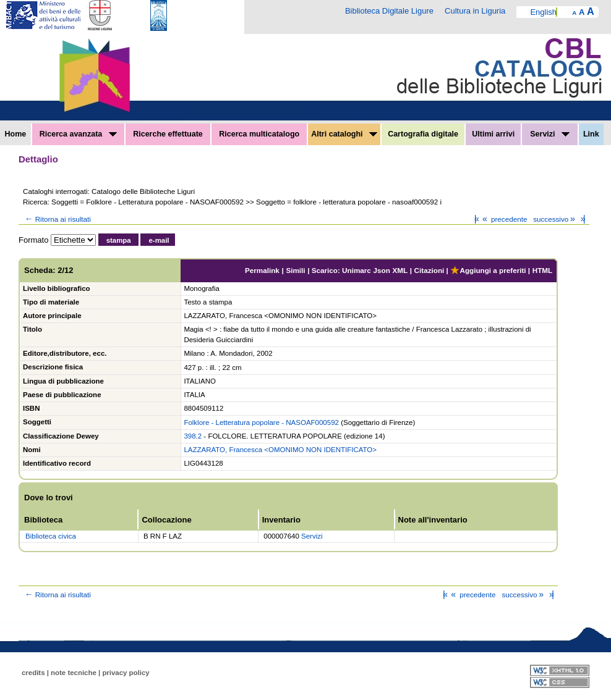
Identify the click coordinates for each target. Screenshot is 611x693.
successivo (555, 219)
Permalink (262, 270)
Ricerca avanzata (78, 134)
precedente (504, 219)
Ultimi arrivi (493, 134)
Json (382, 270)
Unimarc (356, 270)
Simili (295, 270)
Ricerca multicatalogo (259, 134)
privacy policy (125, 672)
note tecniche (73, 672)
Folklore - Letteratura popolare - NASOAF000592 (261, 422)
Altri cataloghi (344, 134)
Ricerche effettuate (168, 134)
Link (591, 134)
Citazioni (429, 270)
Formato (33, 240)
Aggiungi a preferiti (488, 270)
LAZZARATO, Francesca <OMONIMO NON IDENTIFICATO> (280, 449)
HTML (542, 270)
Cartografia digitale (423, 134)
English (543, 12)
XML (400, 270)
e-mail (158, 240)
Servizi (550, 134)
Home (16, 134)
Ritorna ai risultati (57, 219)
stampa (118, 240)
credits (33, 672)
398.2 (193, 436)
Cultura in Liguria (475, 10)
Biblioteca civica (50, 536)
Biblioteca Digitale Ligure (389, 10)
